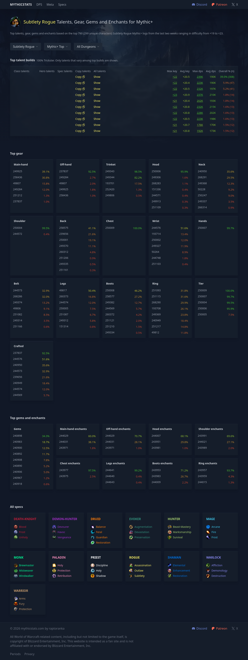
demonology (216, 570)
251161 (63, 270)
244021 (202, 441)
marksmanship (179, 532)
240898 (17, 435)
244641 (109, 470)
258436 (17, 177)
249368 (202, 183)
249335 (63, 264)
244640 (109, 476)
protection (61, 570)
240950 (202, 171)
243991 (202, 435)
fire (211, 532)
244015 (202, 482)
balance (98, 527)
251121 (109, 320)
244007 (156, 435)
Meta (50, 4)
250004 (17, 228)
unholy (21, 537)
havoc (58, 532)
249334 (109, 332)
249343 (109, 171)
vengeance (61, 537)
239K (200, 77)
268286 (17, 296)
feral (96, 532)
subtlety (137, 576)
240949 (156, 320)
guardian (99, 537)
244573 (17, 290)
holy (57, 565)
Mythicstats (21, 4)
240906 (17, 471)
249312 (63, 320)
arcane (213, 527)
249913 (156, 201)
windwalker (24, 576)
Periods (15, 654)
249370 (63, 246)
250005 (63, 308)
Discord (199, 628)
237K (200, 95)
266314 (202, 207)
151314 (63, 326)
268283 (156, 183)
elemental (176, 565)
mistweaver (23, 570)
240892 (17, 453)
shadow (98, 576)
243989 (202, 447)
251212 (17, 195)
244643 (109, 482)
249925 (17, 171)
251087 (63, 314)
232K (200, 89)
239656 (63, 234)
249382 (109, 302)
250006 (156, 171)
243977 (63, 470)
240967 (17, 478)
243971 (63, 447)
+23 (175, 95)
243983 (156, 476)
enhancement (179, 570)
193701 (109, 183)
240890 (17, 465)
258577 (109, 296)
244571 (156, 195)
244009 (156, 482)
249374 (17, 302)
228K (200, 113)
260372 (109, 314)
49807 (17, 183)
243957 (202, 470)
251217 (156, 326)
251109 (156, 207)
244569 (109, 308)
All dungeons (88, 47)
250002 (156, 240)
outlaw (136, 570)
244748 (156, 258)
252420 (109, 189)
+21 (175, 101)
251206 (63, 258)
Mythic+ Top (57, 47)
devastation (139, 532)
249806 (109, 195)
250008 (109, 290)
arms (20, 598)
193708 (156, 308)
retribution (61, 576)
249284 (17, 189)
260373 (63, 296)
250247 (202, 195)
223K (200, 83)
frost (19, 532)
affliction (214, 565)
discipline (99, 565)
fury (19, 604)
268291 (202, 177)
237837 (17, 201)
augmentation (140, 527)
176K (200, 125)
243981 (156, 447)
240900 (17, 447)
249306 (156, 177)
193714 (156, 234)
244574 (63, 302)
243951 (156, 441)
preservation (139, 537)
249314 (17, 320)
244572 (17, 234)
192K (200, 131)
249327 (156, 246)
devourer (60, 527)
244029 (63, 435)
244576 (156, 228)
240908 (17, 459)
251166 (17, 326)
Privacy (29, 654)
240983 (17, 441)
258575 (63, 228)
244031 (63, 441)
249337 (202, 201)
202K (200, 101)
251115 (156, 296)
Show (97, 77)
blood (20, 527)
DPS (39, 4)
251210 (109, 326)
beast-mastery (179, 527)
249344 (109, 177)
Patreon (219, 628)
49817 (63, 290)
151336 (156, 189)
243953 (156, 470)
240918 (17, 484)
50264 (155, 252)
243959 (202, 476)
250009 (109, 228)
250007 (202, 228)
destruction (216, 576)
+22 (175, 77)
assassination (140, 565)
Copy (80, 77)
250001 (63, 240)
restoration (100, 542)
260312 (63, 252)
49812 (155, 332)
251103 (156, 264)
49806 (17, 308)
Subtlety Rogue (25, 47)
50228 (201, 189)
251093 (156, 290)
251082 (17, 314)
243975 (63, 476)
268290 (156, 302)
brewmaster (24, 565)
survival (175, 537)
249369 (156, 314)
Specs (62, 4)
